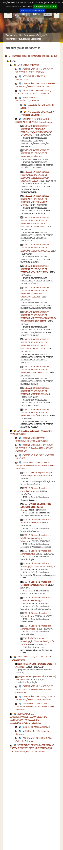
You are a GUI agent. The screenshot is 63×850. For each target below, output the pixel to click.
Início (19, 35)
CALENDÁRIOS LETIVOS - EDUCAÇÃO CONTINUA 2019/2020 (31, 439)
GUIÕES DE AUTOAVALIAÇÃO (36, 726)
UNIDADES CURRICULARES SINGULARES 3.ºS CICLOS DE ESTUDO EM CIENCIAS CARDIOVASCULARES (34, 292)
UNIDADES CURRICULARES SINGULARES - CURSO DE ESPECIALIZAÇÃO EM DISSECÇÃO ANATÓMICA (36, 130)
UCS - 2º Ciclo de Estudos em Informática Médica (35, 521)
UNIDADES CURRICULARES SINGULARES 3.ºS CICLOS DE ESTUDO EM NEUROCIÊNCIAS (35, 391)
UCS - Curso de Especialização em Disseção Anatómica (36, 474)
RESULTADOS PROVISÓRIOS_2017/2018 (27, 99)
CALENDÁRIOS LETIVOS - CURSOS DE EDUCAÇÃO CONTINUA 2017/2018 (35, 85)
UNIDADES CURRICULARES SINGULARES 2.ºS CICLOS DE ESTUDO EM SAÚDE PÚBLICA (34, 269)
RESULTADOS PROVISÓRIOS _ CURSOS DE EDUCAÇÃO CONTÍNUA (33, 92)
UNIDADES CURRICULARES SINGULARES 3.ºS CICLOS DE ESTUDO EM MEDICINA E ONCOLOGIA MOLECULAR (34, 344)
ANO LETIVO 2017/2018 (28, 64)
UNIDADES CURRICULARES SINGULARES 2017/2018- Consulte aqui (34, 120)
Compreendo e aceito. (45, 6)
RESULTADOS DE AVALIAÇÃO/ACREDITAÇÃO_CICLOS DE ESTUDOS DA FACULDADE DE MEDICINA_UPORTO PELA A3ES (28, 718)
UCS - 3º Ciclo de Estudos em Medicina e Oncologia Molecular (35, 600)
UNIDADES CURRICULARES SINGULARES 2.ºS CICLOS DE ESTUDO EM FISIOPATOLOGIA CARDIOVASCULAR (34, 176)
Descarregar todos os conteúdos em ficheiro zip (33, 55)
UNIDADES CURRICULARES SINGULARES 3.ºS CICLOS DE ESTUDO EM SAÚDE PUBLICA (34, 412)
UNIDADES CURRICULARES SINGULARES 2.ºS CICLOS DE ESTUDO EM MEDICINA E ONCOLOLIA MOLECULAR (34, 222)
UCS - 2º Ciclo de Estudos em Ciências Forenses (35, 490)
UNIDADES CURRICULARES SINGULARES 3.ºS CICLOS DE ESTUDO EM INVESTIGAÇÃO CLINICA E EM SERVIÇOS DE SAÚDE (38, 317)
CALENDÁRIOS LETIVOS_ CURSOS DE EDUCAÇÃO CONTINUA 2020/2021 (35, 698)
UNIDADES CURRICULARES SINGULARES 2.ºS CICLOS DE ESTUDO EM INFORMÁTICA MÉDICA (34, 200)
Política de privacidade (32, 10)
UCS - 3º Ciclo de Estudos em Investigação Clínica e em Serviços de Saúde (37, 566)
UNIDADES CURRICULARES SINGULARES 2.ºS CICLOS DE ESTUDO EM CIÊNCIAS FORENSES (34, 155)
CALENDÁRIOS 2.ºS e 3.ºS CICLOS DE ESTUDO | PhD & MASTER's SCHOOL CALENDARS (34, 448)
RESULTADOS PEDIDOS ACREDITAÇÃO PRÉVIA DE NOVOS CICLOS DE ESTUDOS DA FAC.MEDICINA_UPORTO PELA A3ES (32, 748)
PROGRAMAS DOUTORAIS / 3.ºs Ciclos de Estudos (37, 113)
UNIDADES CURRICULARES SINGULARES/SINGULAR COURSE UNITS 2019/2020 (34, 465)
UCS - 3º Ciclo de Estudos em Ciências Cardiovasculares (35, 583)
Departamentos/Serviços (34, 35)
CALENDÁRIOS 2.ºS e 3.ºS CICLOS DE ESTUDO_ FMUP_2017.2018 (34, 71)
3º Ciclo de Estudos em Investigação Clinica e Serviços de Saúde (37, 641)
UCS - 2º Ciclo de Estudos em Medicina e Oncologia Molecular (35, 538)
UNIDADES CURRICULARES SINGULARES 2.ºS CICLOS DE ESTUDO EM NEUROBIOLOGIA (35, 247)
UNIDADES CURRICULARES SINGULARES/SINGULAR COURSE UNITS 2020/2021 (34, 706)
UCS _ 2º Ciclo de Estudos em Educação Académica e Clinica (35, 506)
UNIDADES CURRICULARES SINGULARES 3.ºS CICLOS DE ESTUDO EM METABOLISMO (34, 369)
